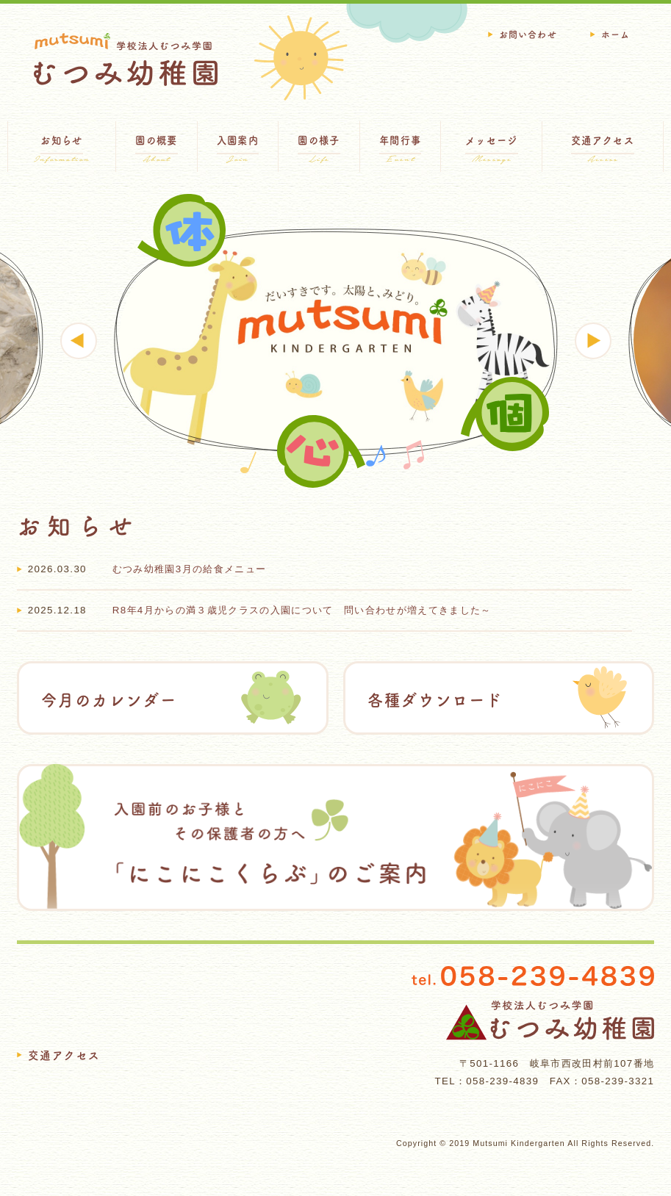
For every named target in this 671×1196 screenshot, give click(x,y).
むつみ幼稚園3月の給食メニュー (189, 568)
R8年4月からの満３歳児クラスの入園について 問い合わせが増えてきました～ (302, 610)
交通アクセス (64, 1055)
